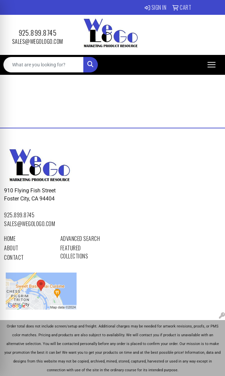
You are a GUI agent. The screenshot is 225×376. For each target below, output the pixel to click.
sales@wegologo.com (37, 41)
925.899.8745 (37, 33)
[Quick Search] (43, 64)
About (11, 248)
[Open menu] (211, 64)
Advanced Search (80, 238)
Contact (14, 257)
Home (10, 238)
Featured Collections (74, 252)
